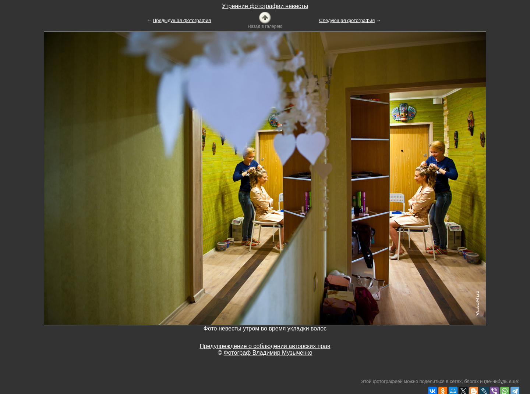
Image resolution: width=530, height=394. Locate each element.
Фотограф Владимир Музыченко (268, 353)
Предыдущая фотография (182, 20)
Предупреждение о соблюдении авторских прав (264, 346)
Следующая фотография (347, 20)
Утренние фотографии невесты (265, 6)
